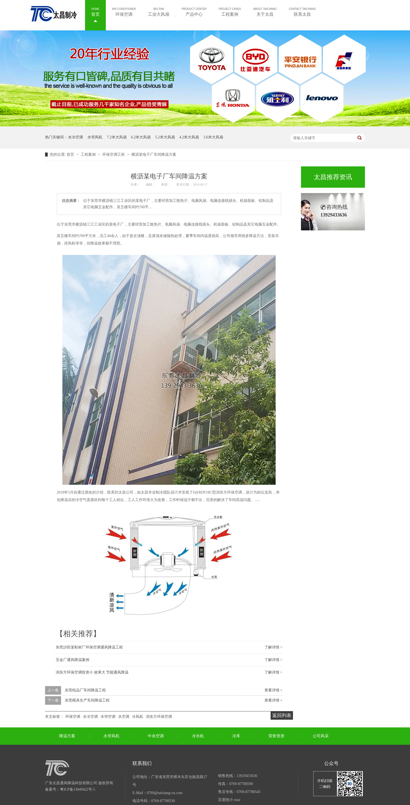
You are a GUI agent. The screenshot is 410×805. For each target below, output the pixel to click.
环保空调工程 (114, 155)
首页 (95, 11)
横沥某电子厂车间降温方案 (153, 155)
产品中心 (194, 11)
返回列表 (281, 715)
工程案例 (230, 11)
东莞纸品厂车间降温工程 (85, 690)
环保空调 (124, 11)
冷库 (236, 736)
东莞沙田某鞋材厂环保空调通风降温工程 (89, 647)
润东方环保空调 (159, 717)
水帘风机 (94, 137)
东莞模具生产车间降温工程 (87, 700)
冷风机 (137, 717)
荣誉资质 (276, 736)
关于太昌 (265, 11)
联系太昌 (302, 11)
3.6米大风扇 (213, 137)
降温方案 (67, 736)
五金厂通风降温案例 (72, 660)
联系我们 (142, 763)
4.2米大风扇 (189, 137)
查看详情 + (273, 690)
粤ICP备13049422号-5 (77, 789)
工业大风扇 (158, 11)
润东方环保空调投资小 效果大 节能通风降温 (92, 672)
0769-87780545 (248, 792)
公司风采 (321, 736)
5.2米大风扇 (165, 137)
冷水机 (198, 736)
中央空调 (156, 736)
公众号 (331, 763)
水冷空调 (75, 137)
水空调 (123, 717)
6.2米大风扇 (141, 137)
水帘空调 (108, 717)
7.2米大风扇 (117, 137)
